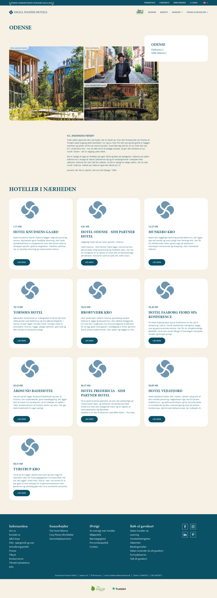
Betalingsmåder (138, 546)
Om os (12, 530)
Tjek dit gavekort (138, 558)
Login (193, 3)
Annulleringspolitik (19, 546)
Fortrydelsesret (138, 554)
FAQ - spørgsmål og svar (21, 542)
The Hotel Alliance (58, 530)
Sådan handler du (139, 530)
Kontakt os (14, 534)
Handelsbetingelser (140, 538)
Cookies (94, 546)
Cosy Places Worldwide (61, 534)
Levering (134, 534)
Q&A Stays (14, 538)
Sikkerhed (135, 542)
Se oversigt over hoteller (102, 530)
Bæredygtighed (98, 538)
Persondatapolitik (99, 542)
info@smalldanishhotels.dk (120, 575)
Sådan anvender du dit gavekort (146, 550)
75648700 (144, 575)
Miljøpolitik (95, 534)
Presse (12, 550)
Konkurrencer (16, 558)
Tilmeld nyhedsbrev (19, 562)
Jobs (11, 566)
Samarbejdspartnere (60, 538)
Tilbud (12, 554)
